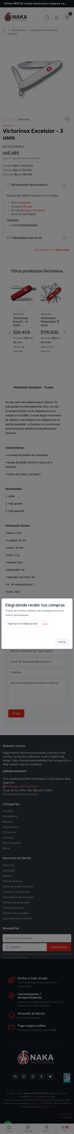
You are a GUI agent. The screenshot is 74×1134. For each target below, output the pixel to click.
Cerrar (62, 641)
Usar (45, 624)
